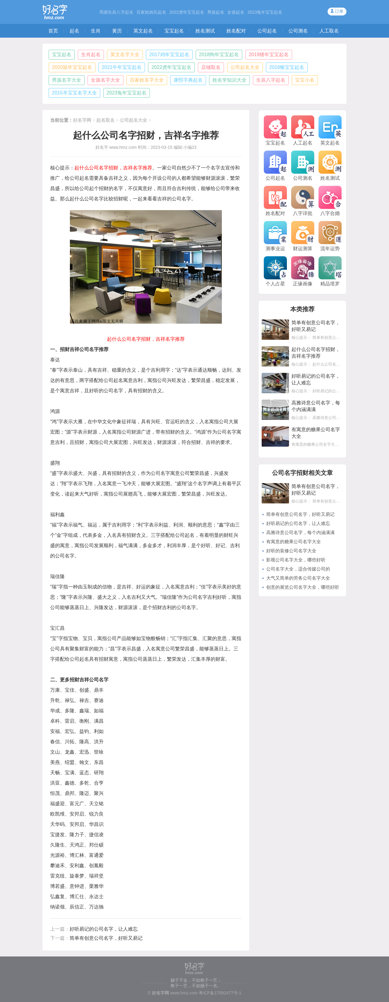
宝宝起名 (174, 30)
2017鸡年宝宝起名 (169, 54)
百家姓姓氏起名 (151, 12)
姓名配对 (236, 30)
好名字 (101, 147)
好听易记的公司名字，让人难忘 (104, 929)
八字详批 (302, 201)
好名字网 (82, 120)
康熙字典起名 (188, 80)
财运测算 (302, 236)
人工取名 (329, 30)
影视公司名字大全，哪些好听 (295, 559)
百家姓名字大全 (147, 80)
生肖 (96, 30)
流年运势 (330, 236)
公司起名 (267, 30)
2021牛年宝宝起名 (122, 67)
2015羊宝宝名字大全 (74, 92)
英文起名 (143, 30)
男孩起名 (215, 12)
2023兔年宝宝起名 (264, 12)
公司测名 (298, 30)
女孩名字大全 (105, 80)
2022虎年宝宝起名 (186, 12)
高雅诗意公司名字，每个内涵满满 (300, 532)
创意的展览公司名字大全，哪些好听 (302, 587)
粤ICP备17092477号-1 (220, 992)
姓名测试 (205, 30)
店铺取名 (211, 67)
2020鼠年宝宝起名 (72, 67)
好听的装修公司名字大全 (291, 550)
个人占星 (275, 271)
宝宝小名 (305, 80)
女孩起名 (235, 12)
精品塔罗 (330, 271)
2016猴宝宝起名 (287, 67)
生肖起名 (91, 54)
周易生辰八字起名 (116, 12)
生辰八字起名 (270, 80)
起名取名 (105, 120)
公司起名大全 (245, 67)
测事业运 (275, 236)
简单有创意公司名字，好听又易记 (106, 938)
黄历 (117, 30)
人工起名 (302, 130)
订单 (339, 11)
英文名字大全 (124, 54)
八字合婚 (330, 201)
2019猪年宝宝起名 (269, 54)
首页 (53, 30)
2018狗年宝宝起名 (219, 54)
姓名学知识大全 (229, 80)
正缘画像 (302, 271)
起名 (74, 30)
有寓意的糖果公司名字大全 (293, 541)
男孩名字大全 (66, 80)
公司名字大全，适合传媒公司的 (298, 568)
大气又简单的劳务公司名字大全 (298, 578)
